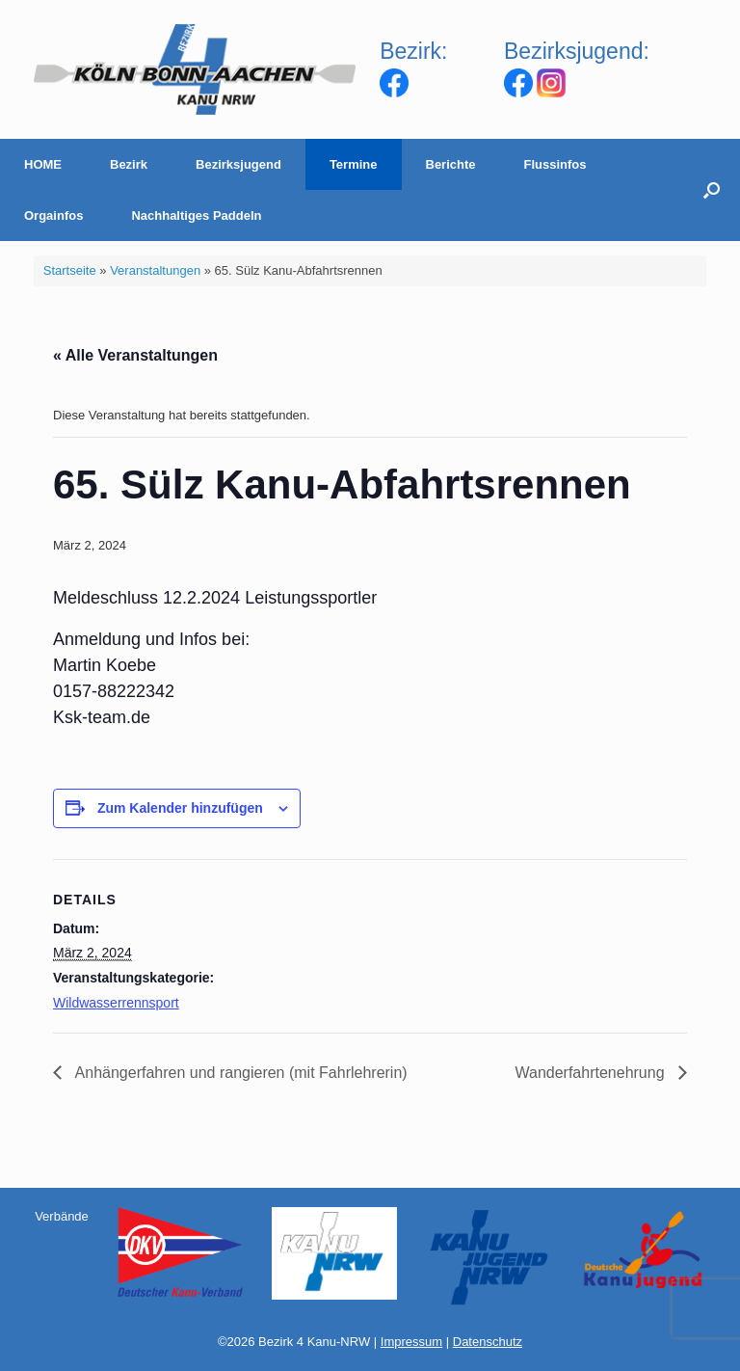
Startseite (69, 270)
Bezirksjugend (238, 164)
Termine (354, 164)
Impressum (411, 1341)
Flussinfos (555, 164)
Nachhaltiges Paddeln (196, 215)
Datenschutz (487, 1341)
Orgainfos (53, 215)
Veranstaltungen (155, 270)
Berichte (451, 164)
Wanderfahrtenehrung (592, 1072)
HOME (43, 164)
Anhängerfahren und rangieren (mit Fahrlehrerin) (239, 1072)
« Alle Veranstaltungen (135, 355)
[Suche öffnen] (711, 190)
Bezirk (128, 164)
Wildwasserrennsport (116, 1002)
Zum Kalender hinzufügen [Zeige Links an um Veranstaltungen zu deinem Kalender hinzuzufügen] (180, 808)
